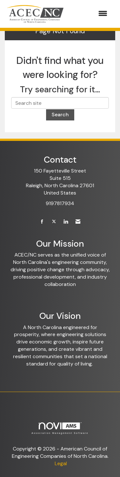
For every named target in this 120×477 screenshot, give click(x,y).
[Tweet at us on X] (54, 222)
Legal (61, 463)
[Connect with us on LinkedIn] (65, 222)
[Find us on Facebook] (42, 222)
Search (60, 114)
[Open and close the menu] (89, 14)
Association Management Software (59, 428)
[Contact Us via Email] (78, 222)
